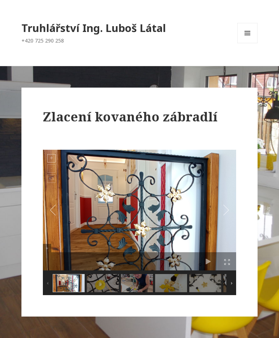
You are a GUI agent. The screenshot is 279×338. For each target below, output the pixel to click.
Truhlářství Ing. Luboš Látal (93, 28)
